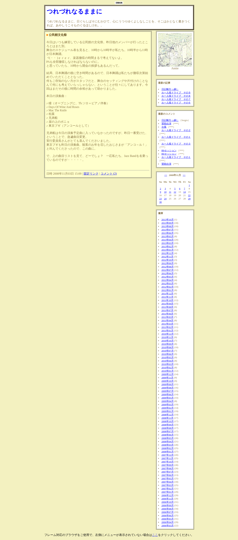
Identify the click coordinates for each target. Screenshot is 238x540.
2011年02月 (168, 327)
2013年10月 (168, 219)
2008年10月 (168, 421)
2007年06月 (168, 475)
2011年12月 (168, 293)
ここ (155, 534)
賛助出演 (166, 123)
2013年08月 (168, 226)
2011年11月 (167, 296)
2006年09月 (168, 505)
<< (165, 175)
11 (170, 192)
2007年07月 (168, 471)
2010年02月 (168, 367)
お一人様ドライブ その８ (176, 96)
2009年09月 (168, 384)
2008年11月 (168, 418)
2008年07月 (168, 431)
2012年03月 (168, 283)
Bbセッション (169, 150)
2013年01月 (168, 249)
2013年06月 (168, 233)
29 (189, 198)
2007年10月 (168, 461)
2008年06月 (168, 434)
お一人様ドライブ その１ (176, 137)
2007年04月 (168, 481)
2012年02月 (168, 286)
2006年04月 (168, 522)
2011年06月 (168, 313)
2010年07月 (168, 350)
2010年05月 (168, 357)
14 (184, 192)
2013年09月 (168, 223)
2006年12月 (168, 495)
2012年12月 (168, 253)
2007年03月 (168, 485)
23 (160, 198)
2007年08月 (168, 468)
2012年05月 (168, 276)
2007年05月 (168, 478)
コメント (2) (109, 173)
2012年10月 (168, 260)
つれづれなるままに (74, 11)
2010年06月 (168, 354)
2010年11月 (168, 337)
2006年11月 (168, 498)
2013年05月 (168, 236)
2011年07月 (168, 310)
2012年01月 (168, 290)
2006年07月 (168, 512)
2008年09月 (168, 424)
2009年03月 (168, 404)
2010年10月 (168, 340)
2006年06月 (168, 515)
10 (165, 192)
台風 (164, 127)
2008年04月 (168, 441)
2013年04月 (168, 239)
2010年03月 (168, 364)
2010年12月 (168, 333)
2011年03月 (168, 323)
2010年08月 (168, 347)
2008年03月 (168, 444)
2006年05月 (168, 518)
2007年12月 (168, 455)
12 (175, 192)
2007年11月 (168, 458)
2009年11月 (168, 377)
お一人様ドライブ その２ (176, 130)
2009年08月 (168, 387)
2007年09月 (168, 465)
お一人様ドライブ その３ (176, 143)
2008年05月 (168, 438)
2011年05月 (168, 317)
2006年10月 (168, 502)
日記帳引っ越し (170, 89)
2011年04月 (168, 320)
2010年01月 (168, 370)
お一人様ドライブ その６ (176, 102)
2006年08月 (168, 508)
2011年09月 (168, 303)
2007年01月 (168, 492)
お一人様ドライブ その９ (176, 92)
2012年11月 (168, 256)
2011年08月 (168, 307)
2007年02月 (168, 488)
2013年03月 (168, 243)
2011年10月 (168, 300)
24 (165, 198)
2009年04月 (168, 401)
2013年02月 (168, 246)
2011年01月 (168, 330)
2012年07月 (168, 270)
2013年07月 (168, 229)
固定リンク (91, 173)
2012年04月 (168, 280)
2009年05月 (168, 397)
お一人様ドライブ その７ (176, 99)
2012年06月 (168, 273)
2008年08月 (168, 428)
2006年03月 (168, 525)
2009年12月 (168, 374)
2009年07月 (168, 391)
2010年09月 (168, 344)
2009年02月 (168, 407)
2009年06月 (168, 394)
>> (184, 175)
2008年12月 (168, 414)
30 (160, 202)
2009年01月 (168, 411)
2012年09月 (168, 263)
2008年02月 (168, 448)
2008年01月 (168, 451)
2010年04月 (168, 360)
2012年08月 (168, 266)
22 (189, 195)
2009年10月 (168, 381)
